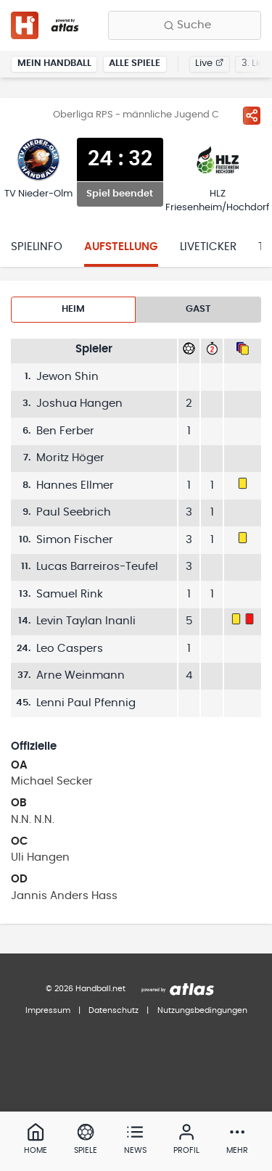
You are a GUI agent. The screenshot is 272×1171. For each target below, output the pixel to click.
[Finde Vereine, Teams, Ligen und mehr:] (184, 25)
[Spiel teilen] (251, 115)
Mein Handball (54, 63)
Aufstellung (121, 246)
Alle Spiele (134, 63)
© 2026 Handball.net (85, 989)
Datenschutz (113, 1010)
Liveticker (208, 246)
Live (209, 63)
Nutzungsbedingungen (202, 1010)
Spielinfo (36, 246)
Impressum (47, 1010)
